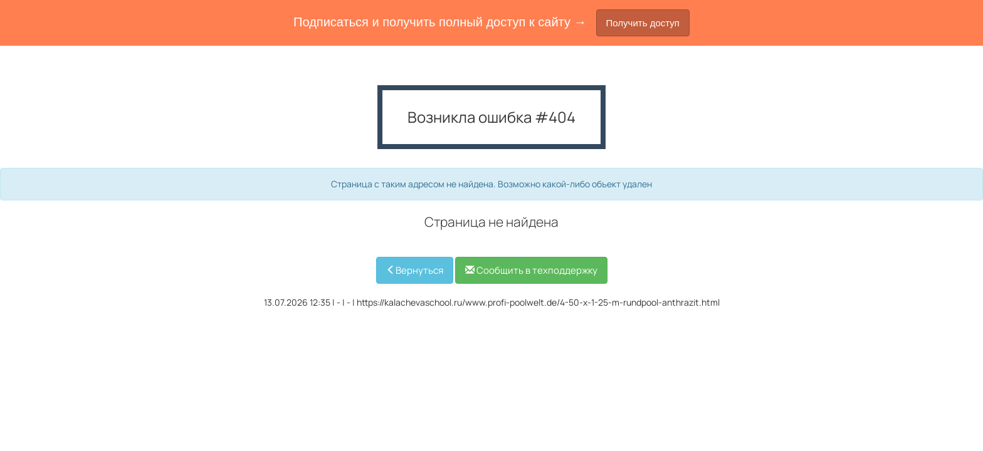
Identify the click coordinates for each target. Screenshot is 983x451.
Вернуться (414, 270)
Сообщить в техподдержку (531, 270)
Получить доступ (643, 23)
